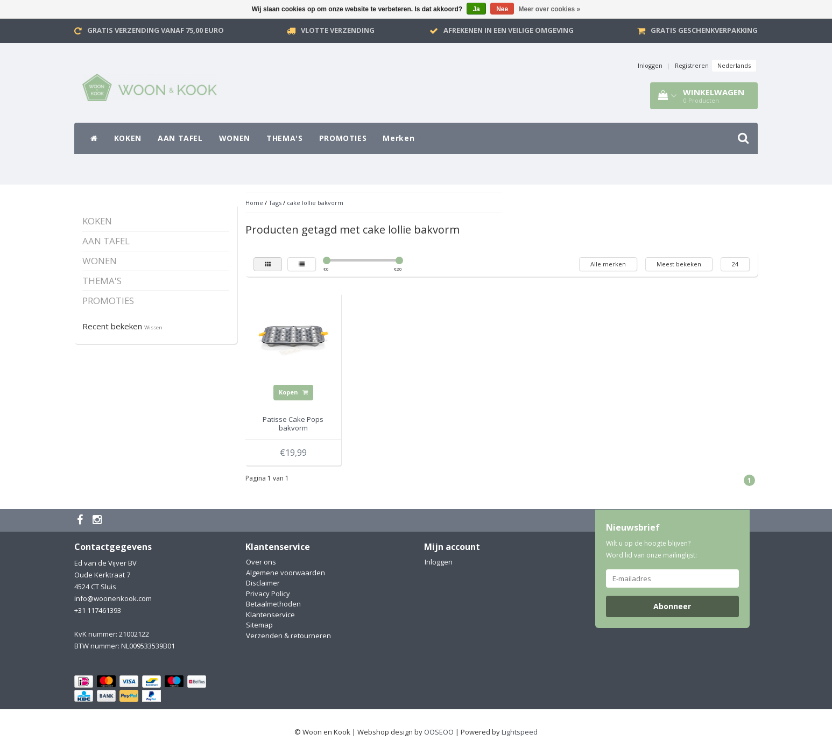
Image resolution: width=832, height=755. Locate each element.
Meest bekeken (679, 264)
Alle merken (608, 264)
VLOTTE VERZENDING (338, 30)
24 (735, 264)
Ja (476, 9)
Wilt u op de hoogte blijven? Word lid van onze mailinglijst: (651, 549)
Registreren (692, 65)
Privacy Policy (268, 593)
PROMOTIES (343, 138)
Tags (275, 203)
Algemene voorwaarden (285, 572)
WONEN (234, 138)
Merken (398, 138)
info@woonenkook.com (113, 598)
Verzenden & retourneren (288, 635)
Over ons (261, 562)
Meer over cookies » (550, 9)
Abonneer (672, 606)
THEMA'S (284, 138)
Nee (502, 9)
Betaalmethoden (273, 604)
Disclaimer (263, 583)
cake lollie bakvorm (315, 203)
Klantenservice (270, 614)
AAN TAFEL (180, 138)
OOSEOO (439, 732)
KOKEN (128, 138)
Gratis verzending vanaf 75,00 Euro (155, 30)
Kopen (293, 392)
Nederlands (734, 65)
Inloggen (650, 65)
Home (254, 203)
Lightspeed (520, 732)
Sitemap (259, 625)
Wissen (153, 327)
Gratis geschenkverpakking (704, 30)
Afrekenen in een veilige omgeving (508, 30)
